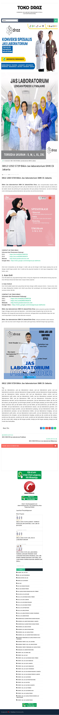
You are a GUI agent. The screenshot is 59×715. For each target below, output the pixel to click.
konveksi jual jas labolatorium (25, 632)
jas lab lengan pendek (23, 588)
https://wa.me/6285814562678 (19, 256)
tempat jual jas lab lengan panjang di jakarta (29, 671)
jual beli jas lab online (23, 594)
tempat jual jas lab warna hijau (26, 690)
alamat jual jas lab (22, 572)
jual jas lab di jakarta (23, 599)
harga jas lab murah (23, 580)
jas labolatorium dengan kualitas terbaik (28, 591)
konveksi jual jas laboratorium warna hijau (29, 635)
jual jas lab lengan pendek (24, 605)
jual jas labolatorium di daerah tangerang (28, 613)
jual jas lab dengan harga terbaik (26, 597)
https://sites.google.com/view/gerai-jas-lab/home (25, 260)
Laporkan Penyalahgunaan (24, 510)
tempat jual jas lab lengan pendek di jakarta (29, 674)
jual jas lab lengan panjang (25, 602)
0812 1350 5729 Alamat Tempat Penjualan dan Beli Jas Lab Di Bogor (27, 523)
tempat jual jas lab (22, 655)
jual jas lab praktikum (23, 607)
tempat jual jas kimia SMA (24, 652)
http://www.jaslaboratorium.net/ (19, 258)
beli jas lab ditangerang (24, 575)
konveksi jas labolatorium (24, 626)
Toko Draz (29, 7)
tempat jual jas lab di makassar (26, 666)
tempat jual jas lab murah (24, 677)
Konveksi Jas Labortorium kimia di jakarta (28, 621)
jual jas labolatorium (23, 610)
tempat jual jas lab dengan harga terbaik (28, 658)
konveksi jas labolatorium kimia (26, 629)
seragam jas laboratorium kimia (26, 649)
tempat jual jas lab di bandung (25, 660)
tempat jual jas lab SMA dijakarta (26, 685)
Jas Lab (19, 583)
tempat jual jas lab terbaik (24, 687)
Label (21, 569)
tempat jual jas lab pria (24, 682)
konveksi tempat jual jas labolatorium (27, 644)
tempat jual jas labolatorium (25, 693)
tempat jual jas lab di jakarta (25, 663)
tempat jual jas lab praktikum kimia (26, 679)
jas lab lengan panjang (23, 586)
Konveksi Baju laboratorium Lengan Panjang (29, 618)
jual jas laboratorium (23, 616)
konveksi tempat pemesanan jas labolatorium (29, 647)
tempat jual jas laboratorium (25, 700)
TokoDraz (13, 712)
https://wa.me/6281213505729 (19, 254)
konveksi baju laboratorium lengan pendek (28, 624)
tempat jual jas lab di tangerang (26, 669)
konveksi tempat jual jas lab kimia (26, 641)
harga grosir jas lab (23, 578)
